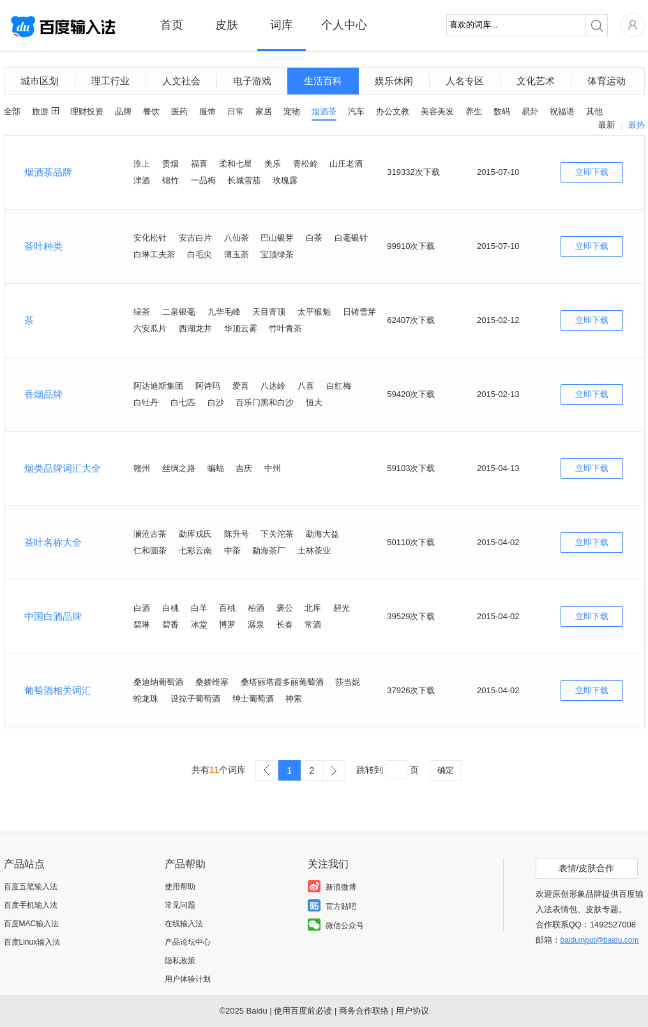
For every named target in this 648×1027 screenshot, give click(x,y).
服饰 (207, 111)
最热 (636, 125)
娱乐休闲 (394, 80)
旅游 (40, 111)
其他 (594, 111)
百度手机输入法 (30, 905)
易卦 (530, 111)
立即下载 (591, 172)
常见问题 (180, 905)
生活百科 (323, 80)
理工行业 (110, 80)
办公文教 (392, 111)
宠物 (291, 111)
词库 (281, 25)
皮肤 (226, 25)
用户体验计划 (188, 979)
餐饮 (151, 111)
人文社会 (181, 80)
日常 (235, 111)
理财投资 (86, 111)
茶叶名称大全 (53, 542)
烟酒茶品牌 (48, 172)
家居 (263, 111)
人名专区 (465, 80)
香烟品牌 (43, 394)
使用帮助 (180, 886)
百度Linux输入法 (32, 942)
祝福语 (562, 111)
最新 (606, 125)
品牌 (123, 111)
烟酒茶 (324, 111)
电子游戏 (252, 80)
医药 (179, 111)
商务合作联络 (364, 1011)
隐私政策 (180, 960)
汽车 (356, 111)
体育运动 (606, 80)
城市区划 (39, 80)
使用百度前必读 (303, 1011)
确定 (445, 770)
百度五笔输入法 (30, 886)
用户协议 (412, 1011)
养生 (473, 111)
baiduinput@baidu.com (600, 940)
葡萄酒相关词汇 (57, 690)
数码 (502, 111)
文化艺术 (535, 80)
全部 (12, 111)
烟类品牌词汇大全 (62, 468)
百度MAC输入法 (31, 923)
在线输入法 (184, 923)
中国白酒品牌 (53, 616)
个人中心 (344, 25)
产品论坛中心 (188, 942)
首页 (171, 25)
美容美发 (437, 111)
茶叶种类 (43, 246)
